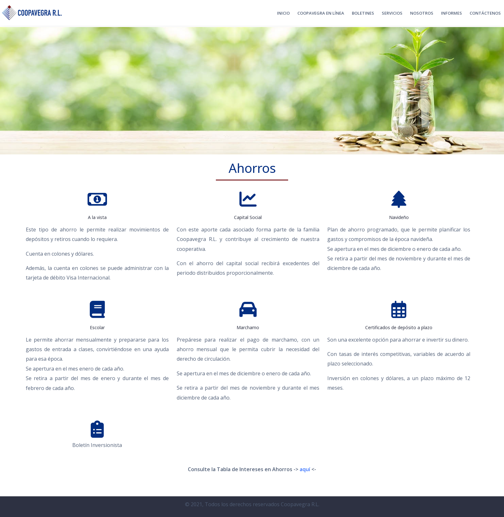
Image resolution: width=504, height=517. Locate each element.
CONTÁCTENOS (485, 13)
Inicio (283, 13)
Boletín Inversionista (97, 445)
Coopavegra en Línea (320, 13)
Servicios (392, 13)
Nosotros (421, 13)
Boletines (363, 13)
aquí (305, 469)
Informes (451, 13)
